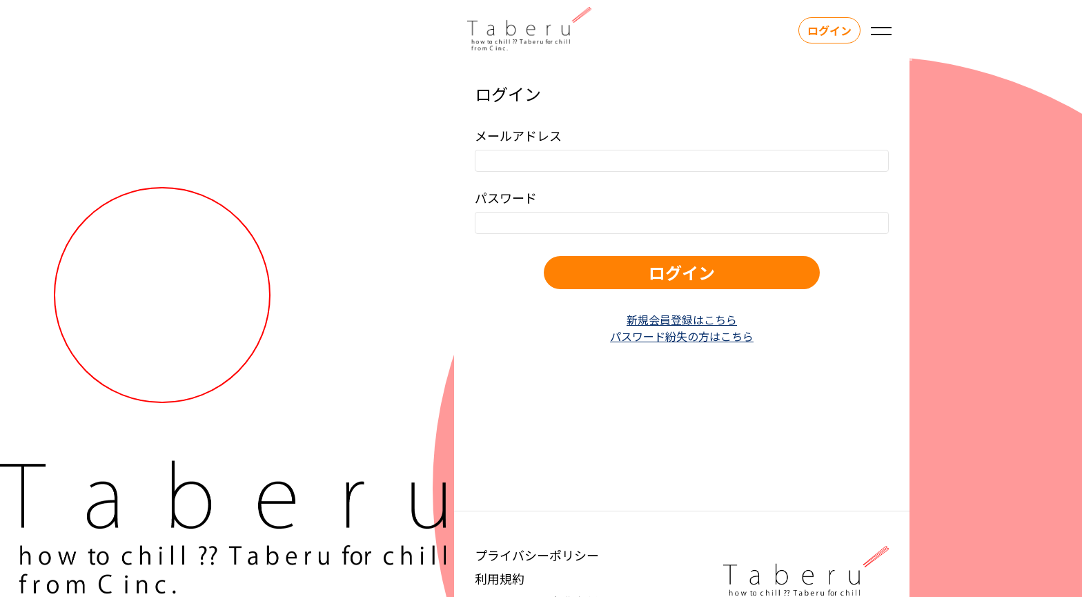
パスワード (506, 197)
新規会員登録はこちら (682, 319)
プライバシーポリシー (537, 555)
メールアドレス (518, 135)
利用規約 (499, 578)
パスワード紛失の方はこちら (682, 336)
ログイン (827, 30)
